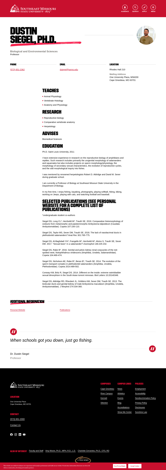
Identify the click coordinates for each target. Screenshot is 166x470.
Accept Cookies (134, 466)
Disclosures (140, 407)
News (120, 389)
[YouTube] (24, 434)
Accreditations (123, 407)
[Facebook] (11, 434)
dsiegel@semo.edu (69, 69)
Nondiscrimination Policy (145, 398)
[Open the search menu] (135, 9)
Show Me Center (125, 412)
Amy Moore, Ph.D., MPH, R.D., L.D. (60, 451)
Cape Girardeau (107, 389)
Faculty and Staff (36, 451)
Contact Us (15, 425)
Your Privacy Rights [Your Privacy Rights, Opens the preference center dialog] (119, 466)
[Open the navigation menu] (153, 9)
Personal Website (17, 310)
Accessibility (140, 393)
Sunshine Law (141, 412)
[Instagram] (15, 434)
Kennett (104, 398)
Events (120, 398)
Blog (119, 403)
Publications (65, 310)
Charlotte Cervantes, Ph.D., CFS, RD (93, 451)
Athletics (121, 393)
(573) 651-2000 (17, 419)
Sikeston (104, 403)
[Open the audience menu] (125, 9)
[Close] (162, 466)
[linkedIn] (20, 434)
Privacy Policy (141, 403)
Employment (140, 389)
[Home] (33, 8)
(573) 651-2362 (17, 69)
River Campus (107, 393)
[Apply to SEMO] (144, 9)
